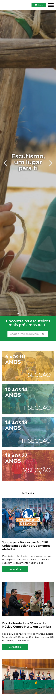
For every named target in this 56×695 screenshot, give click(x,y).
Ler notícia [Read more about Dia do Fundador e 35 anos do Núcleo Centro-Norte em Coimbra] (15, 648)
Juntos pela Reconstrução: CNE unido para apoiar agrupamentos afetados (26, 547)
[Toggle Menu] (51, 6)
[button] (5, 165)
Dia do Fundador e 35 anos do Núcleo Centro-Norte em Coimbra (26, 626)
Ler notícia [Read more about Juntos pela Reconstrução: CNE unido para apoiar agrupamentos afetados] (15, 570)
